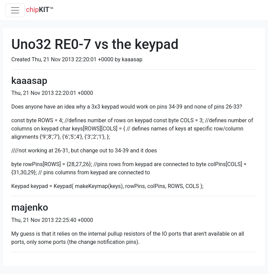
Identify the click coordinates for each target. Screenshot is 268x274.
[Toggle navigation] (15, 10)
